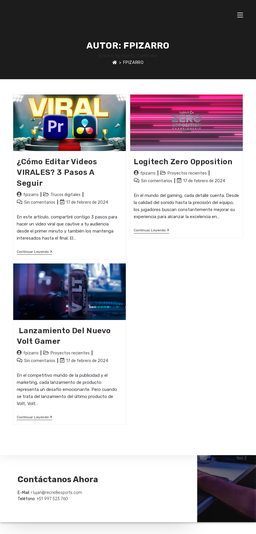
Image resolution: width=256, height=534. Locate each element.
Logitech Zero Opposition (183, 161)
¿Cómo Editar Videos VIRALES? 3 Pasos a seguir (57, 172)
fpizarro (133, 62)
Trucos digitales (66, 194)
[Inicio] (114, 62)
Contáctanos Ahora (58, 479)
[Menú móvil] (240, 14)
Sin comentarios (39, 202)
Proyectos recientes (187, 173)
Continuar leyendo (34, 252)
